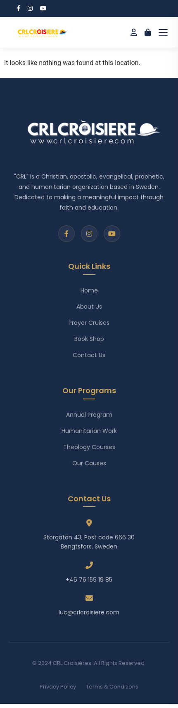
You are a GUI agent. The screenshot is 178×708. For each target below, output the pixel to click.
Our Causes (89, 463)
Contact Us (89, 355)
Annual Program (89, 415)
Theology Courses (89, 447)
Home (89, 290)
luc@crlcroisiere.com (89, 612)
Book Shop (89, 339)
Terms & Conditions (112, 687)
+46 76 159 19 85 (89, 579)
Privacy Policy (58, 687)
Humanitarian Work (89, 431)
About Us (89, 306)
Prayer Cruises (89, 323)
